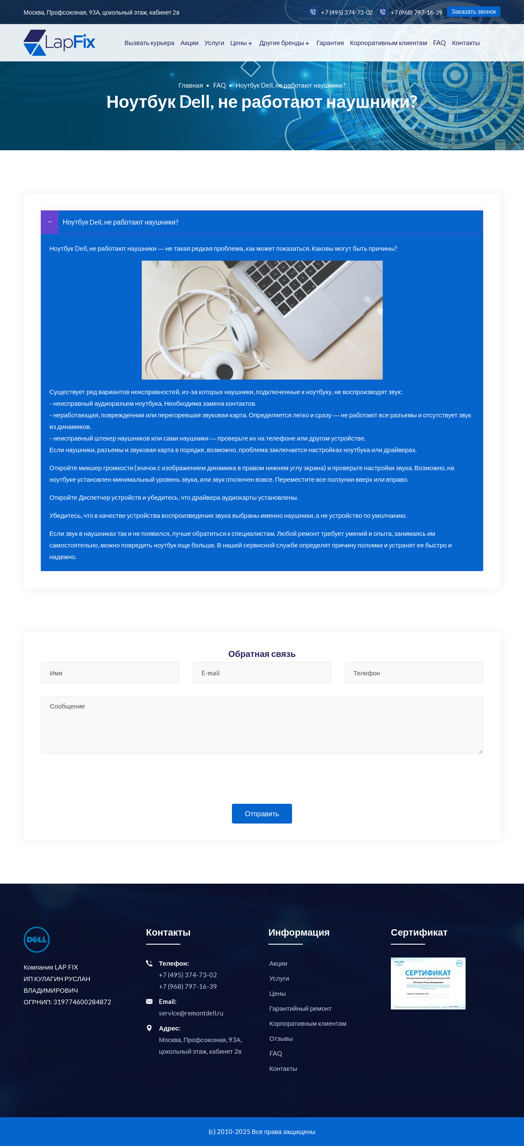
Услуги (214, 42)
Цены (238, 42)
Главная (190, 85)
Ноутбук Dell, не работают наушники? (110, 222)
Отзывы (281, 1038)
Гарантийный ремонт (300, 1008)
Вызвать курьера (149, 42)
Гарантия (330, 42)
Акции (189, 42)
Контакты (466, 42)
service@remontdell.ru (191, 1013)
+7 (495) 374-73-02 (340, 11)
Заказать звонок (473, 11)
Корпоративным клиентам (388, 42)
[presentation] (262, 783)
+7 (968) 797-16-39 (410, 11)
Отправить (262, 813)
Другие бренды (281, 42)
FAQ (439, 42)
